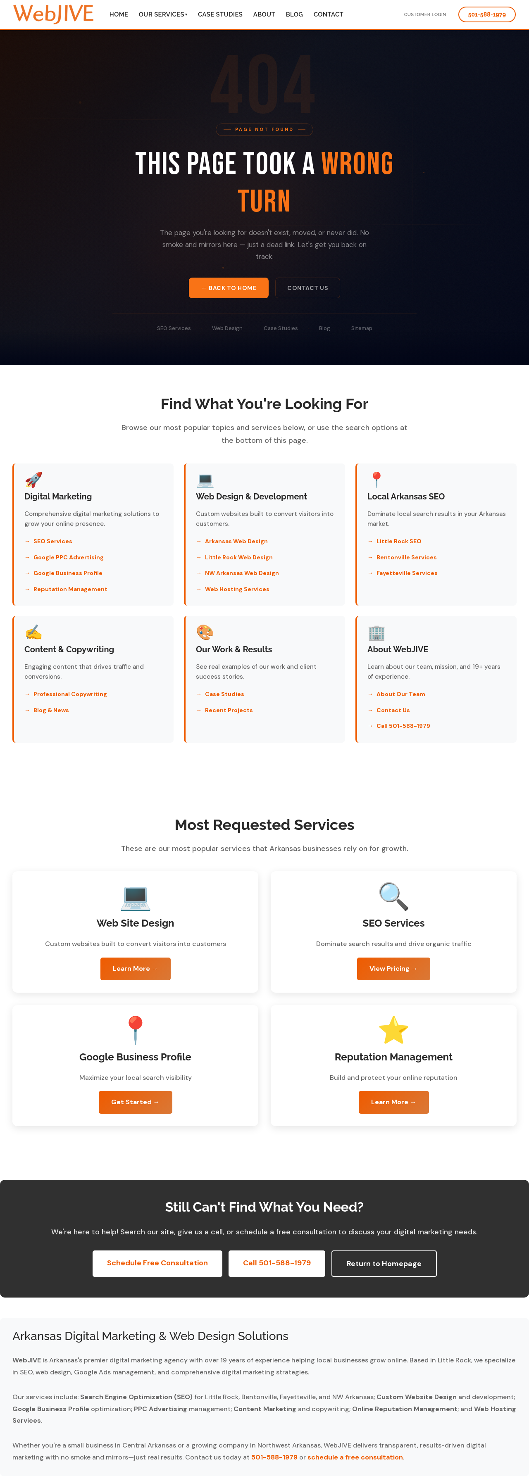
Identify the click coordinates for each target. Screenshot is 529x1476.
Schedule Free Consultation (157, 1263)
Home (119, 14)
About (264, 14)
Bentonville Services (406, 557)
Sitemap (361, 331)
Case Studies (220, 14)
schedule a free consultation (355, 1457)
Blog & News (51, 710)
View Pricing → (393, 968)
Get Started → (135, 1102)
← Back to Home (228, 288)
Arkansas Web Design (236, 541)
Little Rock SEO (399, 541)
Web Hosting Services (237, 589)
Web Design (227, 331)
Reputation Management (70, 589)
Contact (328, 14)
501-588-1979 (487, 14)
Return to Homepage (384, 1264)
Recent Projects (229, 710)
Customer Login (425, 14)
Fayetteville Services (407, 573)
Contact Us (307, 288)
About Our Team (400, 694)
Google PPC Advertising (68, 557)
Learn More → (135, 968)
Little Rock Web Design (239, 557)
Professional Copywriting (70, 694)
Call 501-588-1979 (403, 726)
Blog (294, 14)
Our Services (163, 14)
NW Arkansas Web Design (242, 573)
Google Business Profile (67, 573)
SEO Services (174, 331)
